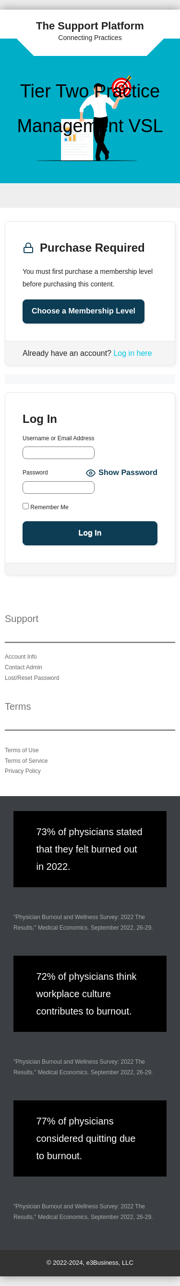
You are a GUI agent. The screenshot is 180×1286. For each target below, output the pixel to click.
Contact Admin (23, 667)
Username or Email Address (58, 438)
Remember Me (46, 507)
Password (35, 472)
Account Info (21, 656)
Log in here (132, 353)
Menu (90, 195)
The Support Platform (90, 26)
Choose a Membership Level (83, 311)
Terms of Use (22, 750)
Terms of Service (26, 761)
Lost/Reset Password (32, 678)
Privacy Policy (23, 771)
